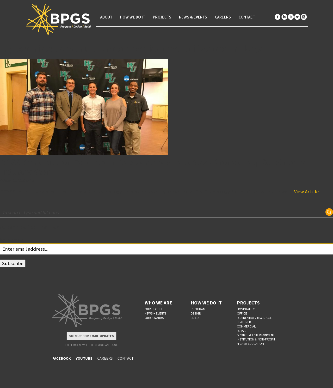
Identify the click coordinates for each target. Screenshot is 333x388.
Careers (223, 17)
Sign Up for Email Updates (91, 336)
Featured (244, 322)
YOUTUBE (84, 358)
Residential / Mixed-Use (254, 317)
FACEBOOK (61, 358)
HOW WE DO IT (206, 303)
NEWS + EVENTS (155, 313)
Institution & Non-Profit (256, 339)
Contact (247, 17)
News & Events (193, 17)
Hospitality (246, 309)
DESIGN (196, 313)
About (106, 17)
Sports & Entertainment (256, 335)
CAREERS (105, 358)
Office (242, 313)
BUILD (195, 317)
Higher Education (250, 343)
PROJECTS (248, 303)
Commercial (246, 326)
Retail (241, 330)
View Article (306, 191)
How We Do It (132, 17)
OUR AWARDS (154, 317)
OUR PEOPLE (154, 309)
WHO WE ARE (158, 303)
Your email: (11, 240)
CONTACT (125, 358)
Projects (162, 17)
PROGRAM (198, 309)
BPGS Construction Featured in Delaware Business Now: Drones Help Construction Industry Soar (155, 167)
